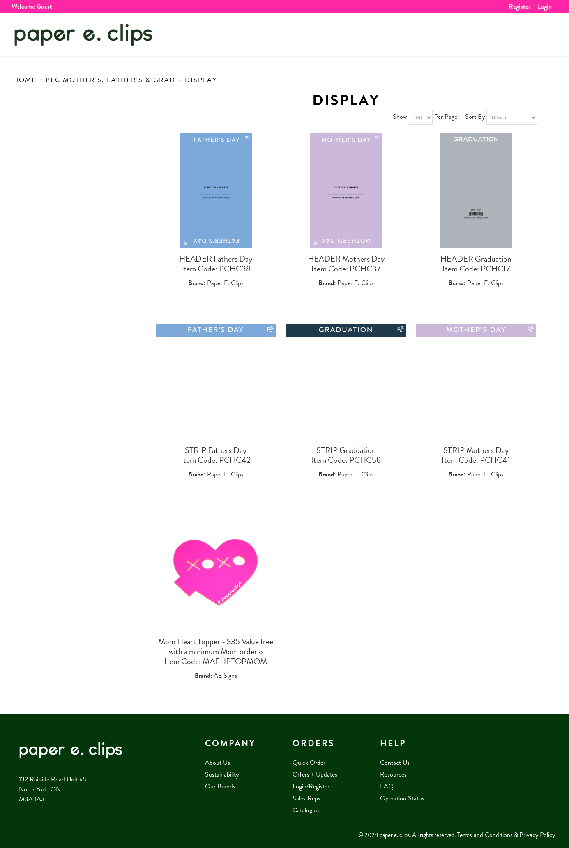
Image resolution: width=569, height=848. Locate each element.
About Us (217, 763)
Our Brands (220, 786)
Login (545, 6)
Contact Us (395, 763)
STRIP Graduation (346, 450)
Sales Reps (306, 798)
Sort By (475, 117)
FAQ (387, 786)
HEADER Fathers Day (215, 259)
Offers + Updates (315, 774)
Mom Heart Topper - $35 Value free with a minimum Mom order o (215, 646)
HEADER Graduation (475, 259)
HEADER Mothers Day (346, 259)
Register (519, 6)
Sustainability (222, 774)
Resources (393, 774)
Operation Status (402, 798)
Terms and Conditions (485, 835)
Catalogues (307, 810)
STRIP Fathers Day (215, 450)
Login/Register (311, 786)
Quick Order (309, 763)
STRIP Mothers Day (476, 450)
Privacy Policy (537, 835)
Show (400, 117)
